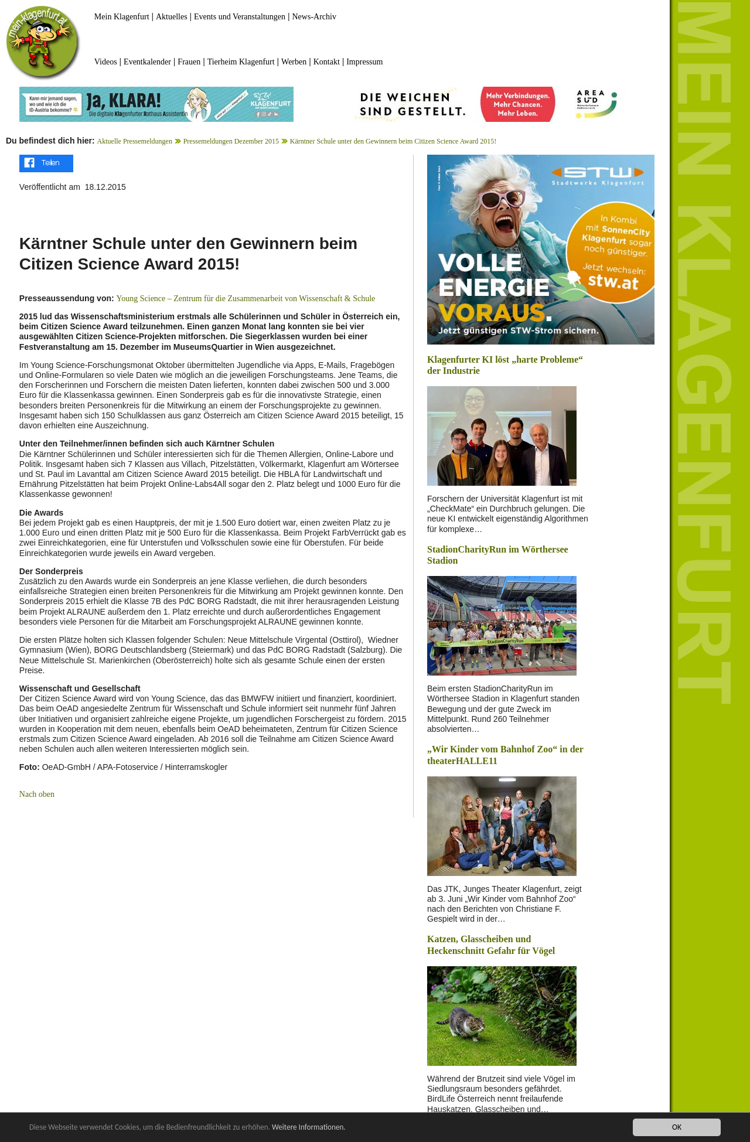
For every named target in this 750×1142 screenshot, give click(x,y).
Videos (105, 61)
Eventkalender (147, 61)
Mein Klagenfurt (121, 16)
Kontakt (326, 61)
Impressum (364, 61)
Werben (293, 61)
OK (676, 1127)
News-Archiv (314, 16)
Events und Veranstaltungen (239, 16)
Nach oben (36, 794)
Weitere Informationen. (318, 1127)
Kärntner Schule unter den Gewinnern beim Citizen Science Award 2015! (393, 141)
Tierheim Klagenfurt (241, 61)
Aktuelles (172, 16)
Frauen (189, 61)
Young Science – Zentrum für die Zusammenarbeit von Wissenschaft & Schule (246, 298)
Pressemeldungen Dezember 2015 (231, 141)
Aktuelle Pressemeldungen (134, 141)
